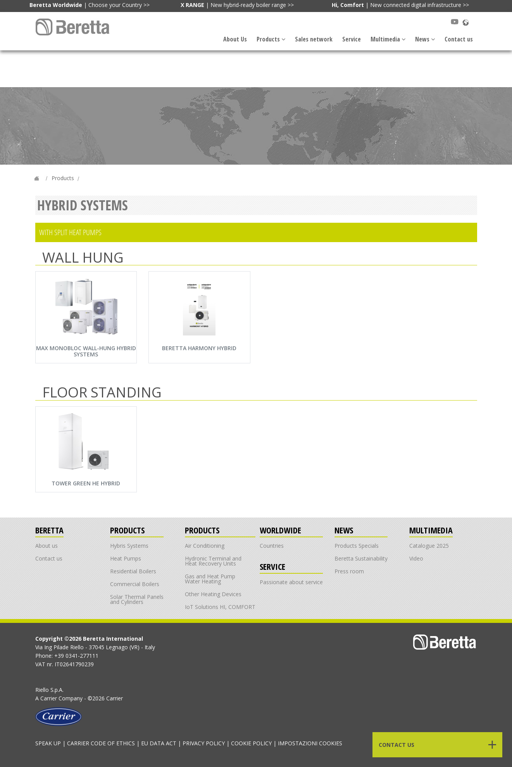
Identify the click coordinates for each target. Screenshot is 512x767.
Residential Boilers (133, 571)
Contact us (459, 39)
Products (271, 39)
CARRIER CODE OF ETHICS (101, 743)
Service (351, 39)
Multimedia (388, 39)
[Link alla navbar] (73, 27)
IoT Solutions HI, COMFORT (220, 606)
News (425, 39)
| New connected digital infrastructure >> (400, 5)
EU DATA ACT (158, 743)
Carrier (48, 698)
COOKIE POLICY (251, 743)
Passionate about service (291, 582)
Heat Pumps (125, 558)
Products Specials (356, 545)
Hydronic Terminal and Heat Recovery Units (213, 561)
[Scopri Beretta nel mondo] (465, 22)
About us (46, 545)
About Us (235, 39)
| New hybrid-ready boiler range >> (237, 5)
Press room (349, 571)
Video (416, 558)
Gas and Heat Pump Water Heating (210, 579)
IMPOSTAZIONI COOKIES (310, 743)
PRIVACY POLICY (204, 743)
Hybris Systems (129, 545)
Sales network (314, 39)
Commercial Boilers (134, 583)
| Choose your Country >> (89, 5)
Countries (272, 545)
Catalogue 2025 (429, 545)
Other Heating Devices (213, 594)
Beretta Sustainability (361, 558)
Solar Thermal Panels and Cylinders (137, 599)
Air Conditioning (204, 545)
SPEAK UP (48, 743)
